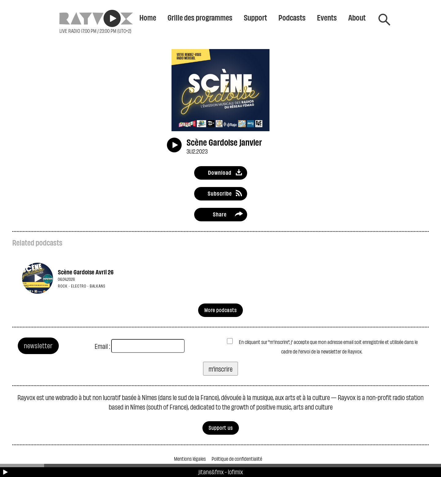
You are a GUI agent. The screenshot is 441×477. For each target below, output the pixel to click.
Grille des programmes (200, 17)
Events (327, 17)
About (357, 17)
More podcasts (220, 310)
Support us (221, 427)
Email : (102, 346)
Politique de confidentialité (237, 458)
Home (147, 17)
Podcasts (292, 17)
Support (255, 17)
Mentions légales (190, 458)
